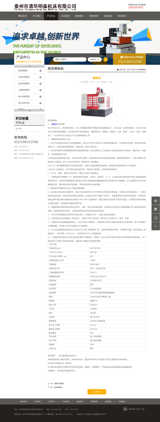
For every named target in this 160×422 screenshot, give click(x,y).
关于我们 (37, 16)
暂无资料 (19, 128)
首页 (128, 70)
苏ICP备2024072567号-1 (64, 414)
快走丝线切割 (24, 84)
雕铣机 (54, 124)
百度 (138, 409)
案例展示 (79, 16)
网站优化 (88, 414)
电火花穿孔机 (24, 103)
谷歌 (142, 409)
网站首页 (22, 16)
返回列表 (97, 392)
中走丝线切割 (24, 77)
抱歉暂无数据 (59, 383)
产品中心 (51, 16)
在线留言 (108, 16)
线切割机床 (23, 71)
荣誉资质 (94, 16)
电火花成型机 (24, 96)
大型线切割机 (24, 90)
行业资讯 (65, 16)
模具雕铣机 (142, 70)
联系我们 (122, 16)
